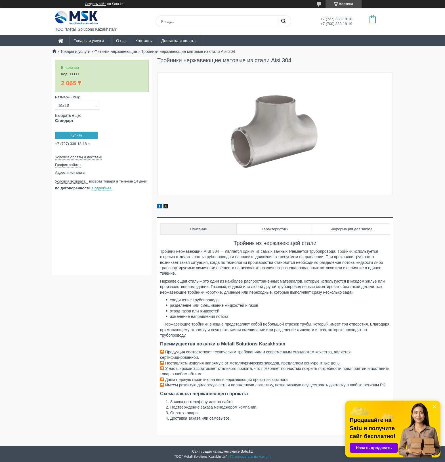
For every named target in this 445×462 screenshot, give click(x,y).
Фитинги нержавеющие (116, 51)
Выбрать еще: (68, 118)
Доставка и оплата (178, 40)
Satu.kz (247, 451)
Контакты (143, 40)
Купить (76, 135)
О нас (121, 40)
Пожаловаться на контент (250, 457)
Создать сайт (95, 4)
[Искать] (283, 21)
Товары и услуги (89, 40)
